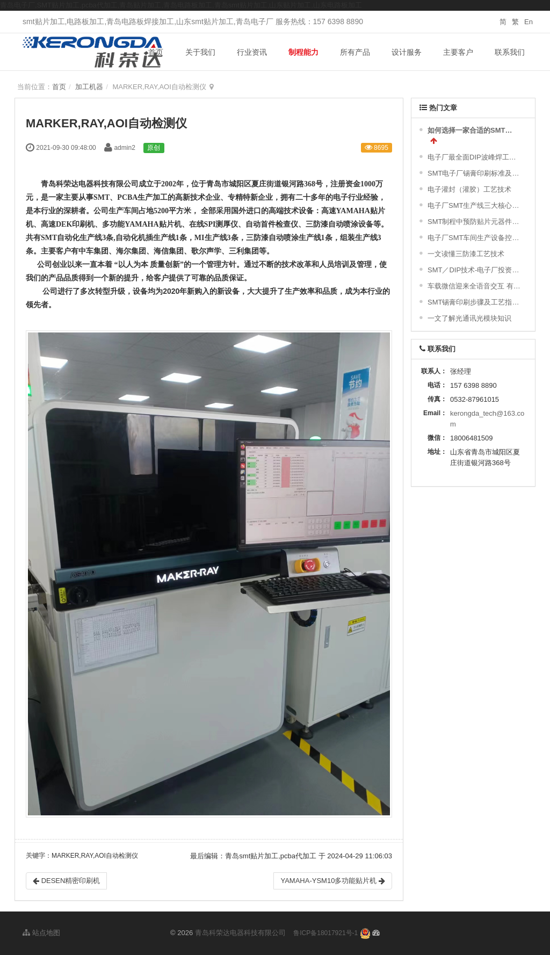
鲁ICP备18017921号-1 (325, 933)
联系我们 (510, 52)
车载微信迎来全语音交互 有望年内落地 (475, 286)
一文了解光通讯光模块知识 (469, 318)
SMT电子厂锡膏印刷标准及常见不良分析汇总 (475, 173)
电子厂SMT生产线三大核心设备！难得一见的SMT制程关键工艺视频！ (475, 205)
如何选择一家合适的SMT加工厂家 (473, 130)
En (528, 22)
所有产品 (355, 52)
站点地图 (41, 933)
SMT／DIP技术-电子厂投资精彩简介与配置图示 (475, 270)
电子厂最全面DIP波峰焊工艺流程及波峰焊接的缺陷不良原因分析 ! (475, 157)
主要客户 (458, 52)
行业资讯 (252, 52)
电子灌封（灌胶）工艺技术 (469, 189)
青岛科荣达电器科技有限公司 (240, 933)
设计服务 (407, 52)
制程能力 (303, 52)
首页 (155, 52)
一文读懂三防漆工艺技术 (466, 254)
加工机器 (89, 87)
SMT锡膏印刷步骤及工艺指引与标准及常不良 (475, 302)
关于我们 (200, 52)
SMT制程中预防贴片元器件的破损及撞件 (475, 222)
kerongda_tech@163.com (487, 418)
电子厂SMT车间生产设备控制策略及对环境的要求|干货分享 (475, 238)
